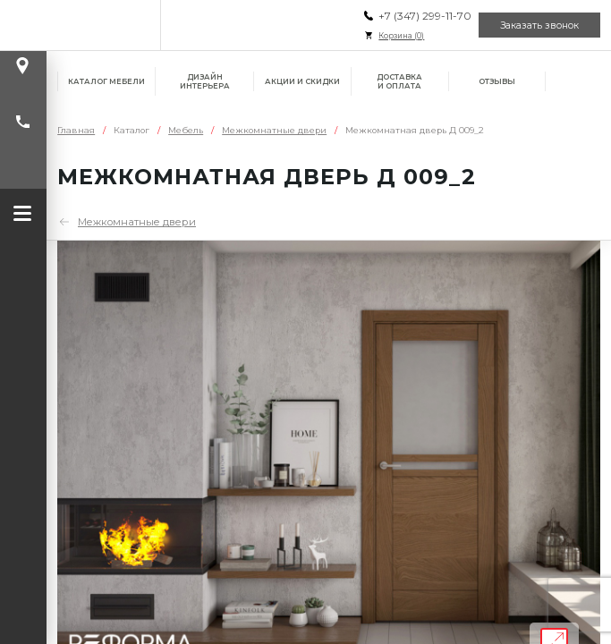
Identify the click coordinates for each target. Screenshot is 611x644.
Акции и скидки (302, 81)
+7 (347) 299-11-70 (424, 15)
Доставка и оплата (399, 81)
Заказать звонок (539, 25)
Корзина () (401, 35)
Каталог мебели (106, 81)
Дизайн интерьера (205, 81)
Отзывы (497, 81)
